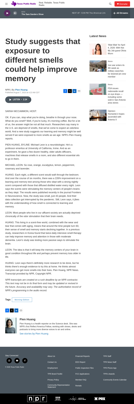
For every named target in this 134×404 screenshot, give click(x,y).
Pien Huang (21, 90)
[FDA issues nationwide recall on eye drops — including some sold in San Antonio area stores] (98, 89)
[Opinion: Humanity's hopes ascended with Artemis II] (98, 115)
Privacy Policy (53, 380)
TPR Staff (107, 356)
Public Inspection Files (84, 368)
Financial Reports (82, 356)
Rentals (78, 386)
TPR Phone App (109, 368)
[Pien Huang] (11, 325)
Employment (53, 368)
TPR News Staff (109, 362)
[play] (7, 13)
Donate (123, 4)
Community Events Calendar (115, 380)
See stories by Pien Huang (34, 333)
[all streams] (120, 13)
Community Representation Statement (59, 386)
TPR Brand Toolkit (55, 374)
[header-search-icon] (110, 4)
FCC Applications (82, 374)
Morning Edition (22, 300)
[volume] (15, 13)
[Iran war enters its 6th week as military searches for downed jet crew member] (98, 66)
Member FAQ (80, 380)
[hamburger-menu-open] (6, 4)
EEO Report (80, 362)
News (110, 61)
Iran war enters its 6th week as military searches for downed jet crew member (117, 71)
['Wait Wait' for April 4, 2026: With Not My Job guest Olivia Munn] (98, 49)
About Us (51, 356)
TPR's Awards (109, 374)
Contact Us (52, 362)
